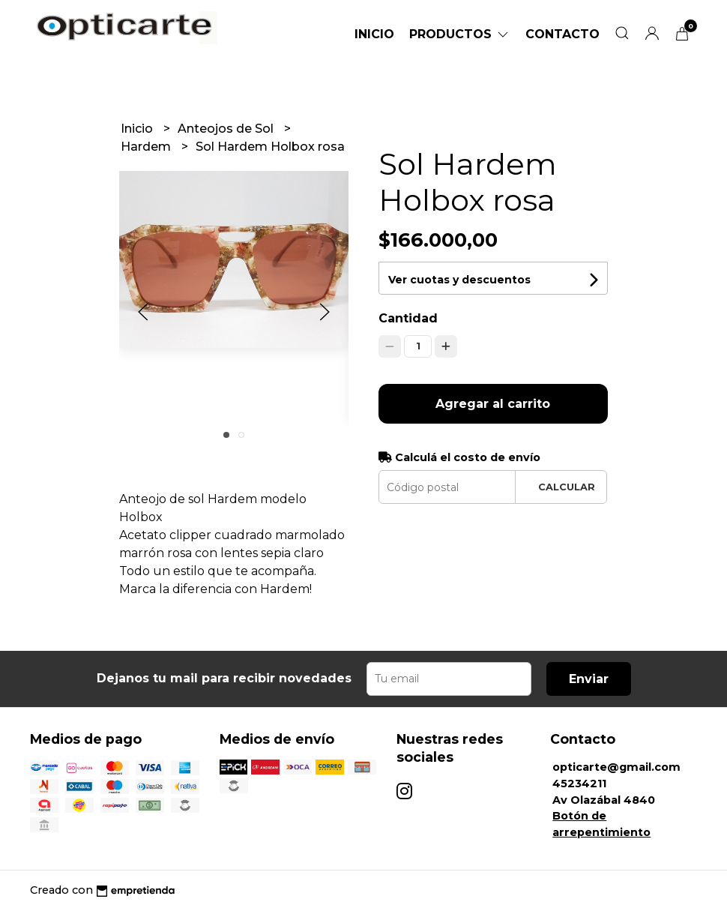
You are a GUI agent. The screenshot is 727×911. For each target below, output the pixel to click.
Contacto (562, 34)
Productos (459, 34)
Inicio (374, 34)
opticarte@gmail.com (616, 767)
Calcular (566, 487)
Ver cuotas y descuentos (459, 279)
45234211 (579, 783)
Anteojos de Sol (227, 128)
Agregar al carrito (492, 404)
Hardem (147, 146)
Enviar (589, 679)
